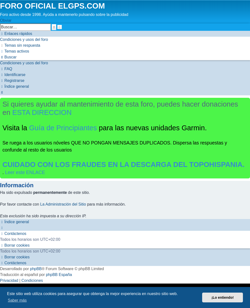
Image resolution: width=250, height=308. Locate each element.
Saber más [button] (17, 300)
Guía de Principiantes (63, 128)
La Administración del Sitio (63, 204)
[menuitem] (24, 39)
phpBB (36, 269)
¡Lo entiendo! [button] (222, 297)
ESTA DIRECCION (42, 112)
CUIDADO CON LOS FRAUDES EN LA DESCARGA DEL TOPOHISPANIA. (123, 164)
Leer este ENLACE (25, 172)
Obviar (5, 20)
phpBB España (59, 275)
